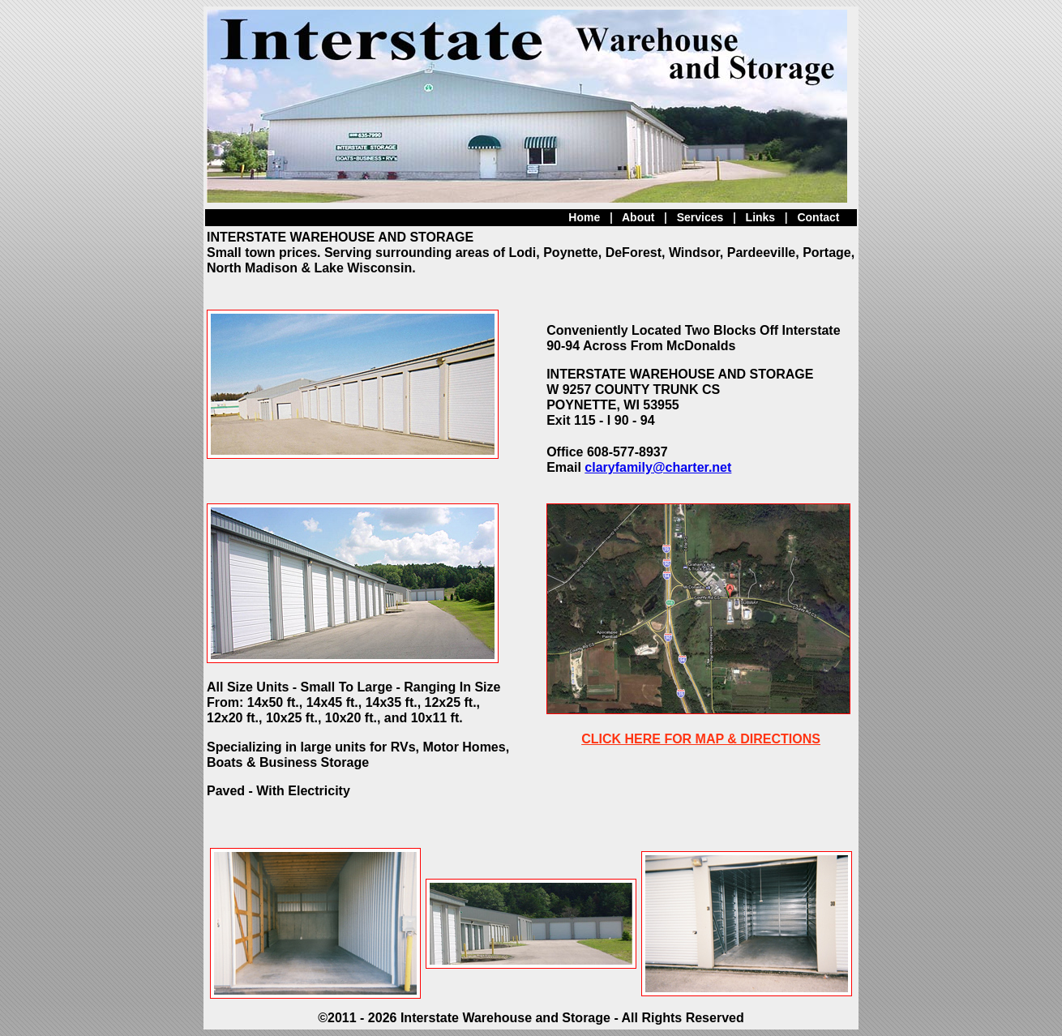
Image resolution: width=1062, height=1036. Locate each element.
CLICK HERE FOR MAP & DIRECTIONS (700, 739)
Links (761, 217)
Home (584, 217)
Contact (818, 217)
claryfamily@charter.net (658, 467)
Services (700, 217)
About (638, 217)
